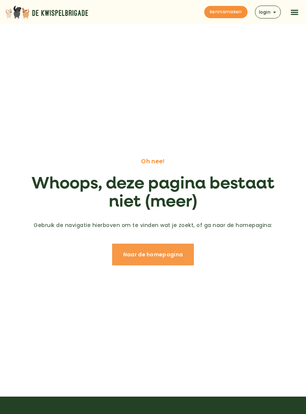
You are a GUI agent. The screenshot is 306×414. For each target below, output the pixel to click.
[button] (294, 12)
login (268, 12)
